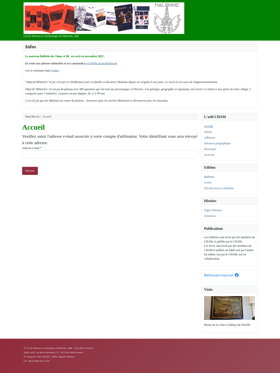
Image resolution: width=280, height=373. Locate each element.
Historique (210, 149)
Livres (207, 182)
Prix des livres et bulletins (219, 188)
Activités (209, 154)
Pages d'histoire (213, 210)
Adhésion (209, 137)
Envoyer (30, 170)
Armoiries (210, 215)
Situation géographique (217, 143)
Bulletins (209, 176)
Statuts (208, 131)
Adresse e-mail (31, 147)
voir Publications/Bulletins (100, 63)
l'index (55, 70)
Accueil (208, 126)
